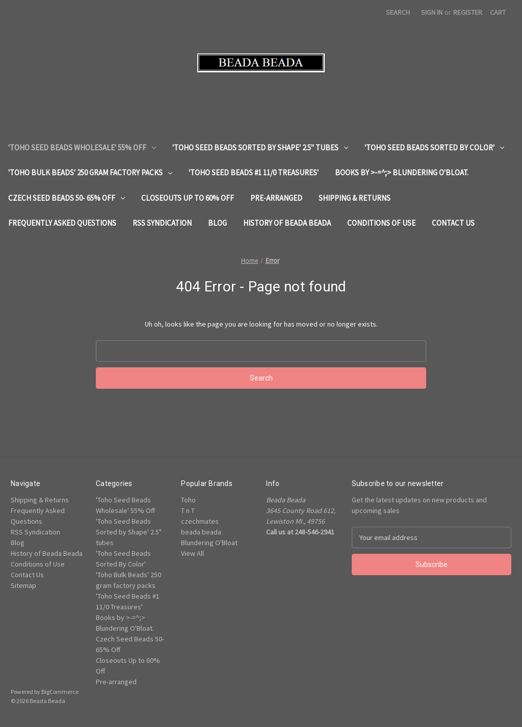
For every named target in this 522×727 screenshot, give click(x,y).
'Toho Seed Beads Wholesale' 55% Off (82, 147)
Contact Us (453, 223)
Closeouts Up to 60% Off (187, 198)
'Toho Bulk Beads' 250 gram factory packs (90, 172)
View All (192, 553)
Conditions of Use (381, 223)
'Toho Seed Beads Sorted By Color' (434, 147)
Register (467, 12)
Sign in (431, 12)
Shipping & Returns (354, 198)
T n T (188, 510)
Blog (217, 223)
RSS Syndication (162, 223)
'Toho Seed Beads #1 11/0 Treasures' (254, 172)
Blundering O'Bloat (209, 542)
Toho (188, 499)
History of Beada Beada (287, 223)
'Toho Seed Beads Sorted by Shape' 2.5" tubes (260, 147)
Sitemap (23, 585)
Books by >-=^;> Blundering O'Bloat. (401, 172)
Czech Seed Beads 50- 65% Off (66, 198)
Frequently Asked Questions (62, 223)
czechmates (200, 521)
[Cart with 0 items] (497, 12)
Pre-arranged (276, 198)
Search (398, 12)
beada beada (201, 531)
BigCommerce (60, 691)
